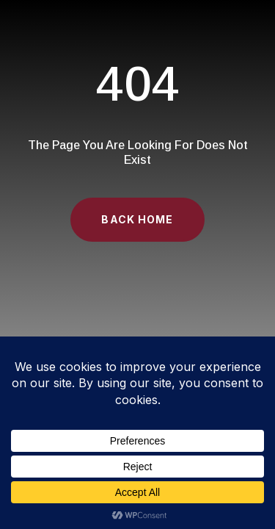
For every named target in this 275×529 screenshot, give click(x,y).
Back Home (137, 219)
